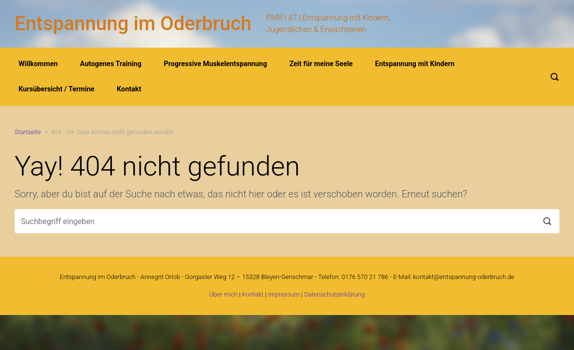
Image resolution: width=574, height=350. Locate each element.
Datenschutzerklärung (334, 294)
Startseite (28, 132)
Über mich (223, 294)
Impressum (284, 294)
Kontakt (253, 294)
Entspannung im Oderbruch (133, 23)
